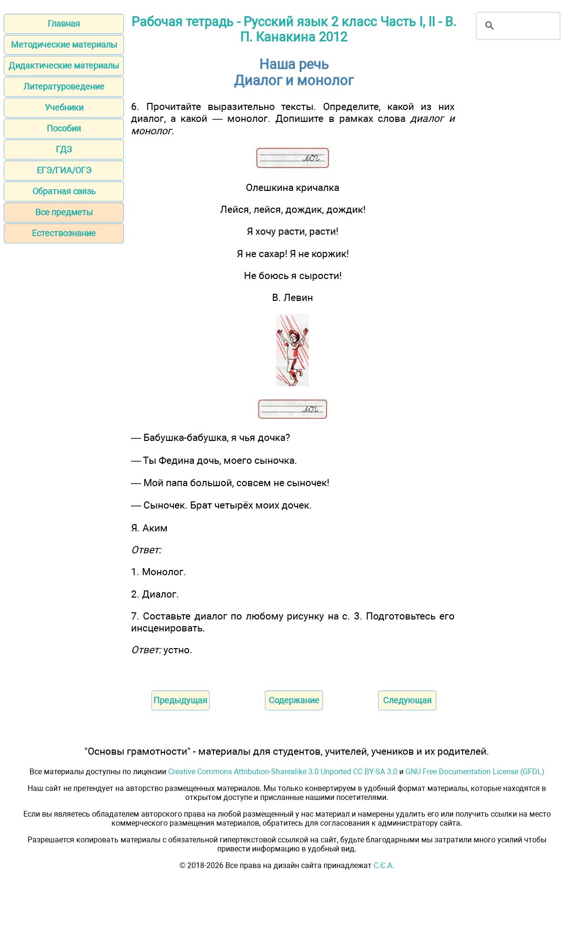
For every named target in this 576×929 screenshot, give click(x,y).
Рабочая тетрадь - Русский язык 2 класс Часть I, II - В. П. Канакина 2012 (293, 29)
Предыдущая (180, 700)
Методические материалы (64, 45)
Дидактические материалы (64, 65)
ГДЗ (64, 149)
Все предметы (64, 212)
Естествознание (64, 233)
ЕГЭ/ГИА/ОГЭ (64, 170)
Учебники (64, 107)
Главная (64, 24)
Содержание (294, 700)
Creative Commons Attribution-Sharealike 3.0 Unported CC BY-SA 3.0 (282, 771)
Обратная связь (64, 191)
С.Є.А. (384, 865)
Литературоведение (63, 86)
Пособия (64, 128)
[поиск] (516, 25)
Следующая (407, 700)
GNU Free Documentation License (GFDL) (475, 771)
